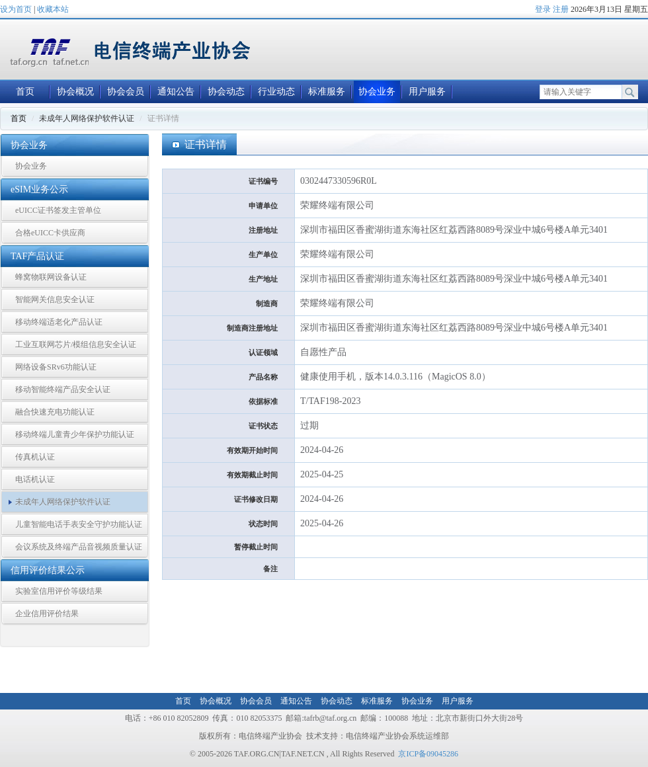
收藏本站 (53, 9)
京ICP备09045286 (428, 753)
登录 (543, 9)
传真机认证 (35, 457)
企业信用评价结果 (47, 613)
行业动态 (276, 92)
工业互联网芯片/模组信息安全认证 (75, 344)
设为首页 (16, 9)
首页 (25, 92)
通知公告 (175, 92)
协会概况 (75, 92)
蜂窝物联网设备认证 (51, 277)
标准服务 (326, 92)
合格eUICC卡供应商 (50, 232)
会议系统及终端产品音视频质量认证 (78, 546)
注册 (561, 9)
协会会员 (125, 92)
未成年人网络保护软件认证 (62, 501)
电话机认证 (35, 479)
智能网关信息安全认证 (55, 299)
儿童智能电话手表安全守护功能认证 (78, 524)
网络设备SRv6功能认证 (56, 367)
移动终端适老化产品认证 (58, 322)
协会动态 (226, 92)
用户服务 (427, 92)
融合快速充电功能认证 (55, 412)
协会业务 (376, 92)
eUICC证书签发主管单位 (58, 210)
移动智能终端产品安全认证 (62, 389)
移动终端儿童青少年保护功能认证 (74, 434)
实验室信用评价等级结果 (58, 591)
